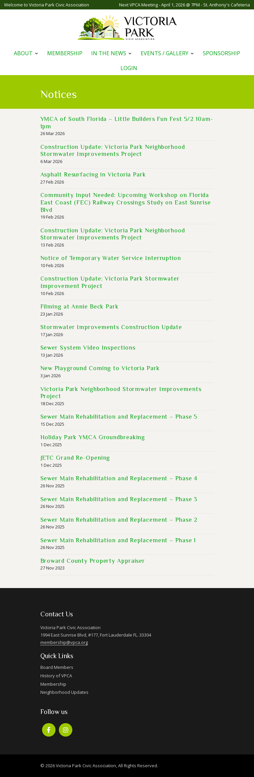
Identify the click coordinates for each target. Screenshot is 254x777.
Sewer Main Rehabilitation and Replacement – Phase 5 (118, 416)
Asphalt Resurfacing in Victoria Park (93, 174)
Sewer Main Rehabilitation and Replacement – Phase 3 (118, 499)
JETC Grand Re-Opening (75, 457)
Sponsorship (221, 53)
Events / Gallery (164, 53)
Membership (64, 53)
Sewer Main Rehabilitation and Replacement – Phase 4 (119, 478)
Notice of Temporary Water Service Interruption (110, 258)
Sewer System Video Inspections (88, 347)
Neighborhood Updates (64, 692)
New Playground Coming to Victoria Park (100, 368)
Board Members (56, 667)
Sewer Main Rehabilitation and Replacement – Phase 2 (119, 519)
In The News (108, 53)
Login (128, 68)
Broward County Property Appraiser (92, 560)
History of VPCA (56, 676)
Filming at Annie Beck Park (79, 306)
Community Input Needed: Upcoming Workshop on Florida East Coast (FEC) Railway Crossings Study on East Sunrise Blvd (125, 202)
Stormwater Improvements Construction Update (111, 327)
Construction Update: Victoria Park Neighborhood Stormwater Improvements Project (112, 150)
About (23, 53)
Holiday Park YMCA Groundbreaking (92, 437)
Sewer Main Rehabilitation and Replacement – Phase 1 (118, 540)
